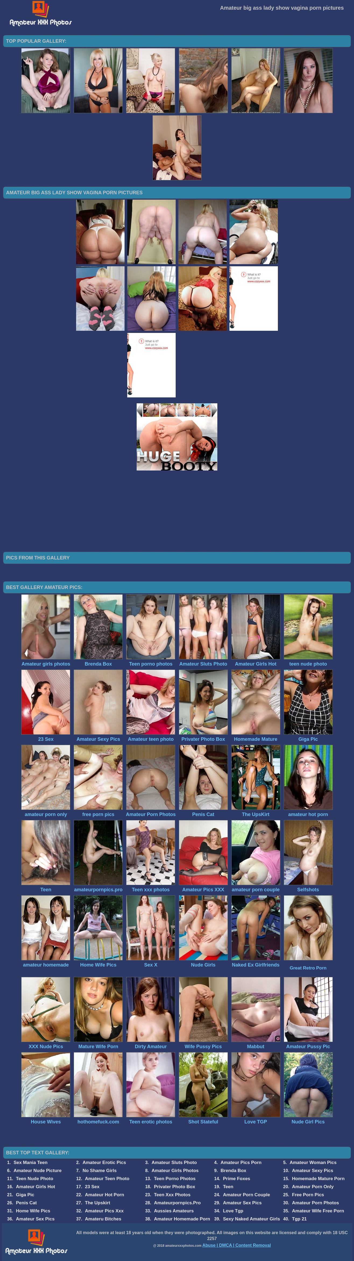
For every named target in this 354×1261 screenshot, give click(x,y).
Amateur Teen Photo (107, 1178)
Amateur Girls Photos (175, 1170)
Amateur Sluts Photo (174, 1162)
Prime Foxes (236, 1178)
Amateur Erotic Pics (104, 1162)
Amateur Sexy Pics (312, 1170)
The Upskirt (97, 1202)
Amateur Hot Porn (104, 1194)
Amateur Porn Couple (246, 1194)
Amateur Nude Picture (37, 1170)
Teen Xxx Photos (172, 1194)
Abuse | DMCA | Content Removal (236, 1245)
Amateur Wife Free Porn (318, 1210)
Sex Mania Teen (30, 1162)
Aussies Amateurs (174, 1210)
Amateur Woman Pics (313, 1162)
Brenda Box (233, 1170)
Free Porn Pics (308, 1194)
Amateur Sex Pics (242, 1202)
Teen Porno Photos (175, 1178)
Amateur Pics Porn (241, 1162)
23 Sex (92, 1186)
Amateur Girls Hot (35, 1186)
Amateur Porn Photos (315, 1202)
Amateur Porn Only (313, 1186)
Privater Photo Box (174, 1186)
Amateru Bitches (103, 1219)
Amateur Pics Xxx (104, 1210)
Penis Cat (26, 1202)
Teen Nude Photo (34, 1178)
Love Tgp (233, 1210)
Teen (228, 1186)
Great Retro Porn (308, 968)
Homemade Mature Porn (318, 1178)
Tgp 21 (299, 1219)
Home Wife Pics (33, 1210)
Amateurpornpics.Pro (177, 1202)
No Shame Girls (100, 1170)
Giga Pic (25, 1194)
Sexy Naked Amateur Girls (251, 1219)
